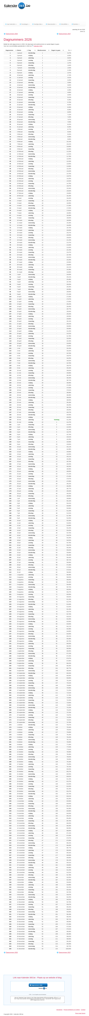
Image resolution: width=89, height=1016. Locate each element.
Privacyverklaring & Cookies (72, 1009)
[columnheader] (10, 50)
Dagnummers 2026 (36, 985)
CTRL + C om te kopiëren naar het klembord (37, 994)
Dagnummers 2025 (12, 34)
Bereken (75, 24)
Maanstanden (50, 24)
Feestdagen (24, 24)
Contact (83, 1009)
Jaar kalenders (11, 24)
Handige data (37, 24)
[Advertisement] (46, 16)
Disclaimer (59, 1009)
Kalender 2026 (38, 46)
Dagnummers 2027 (65, 34)
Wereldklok (64, 24)
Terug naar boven (80, 1013)
